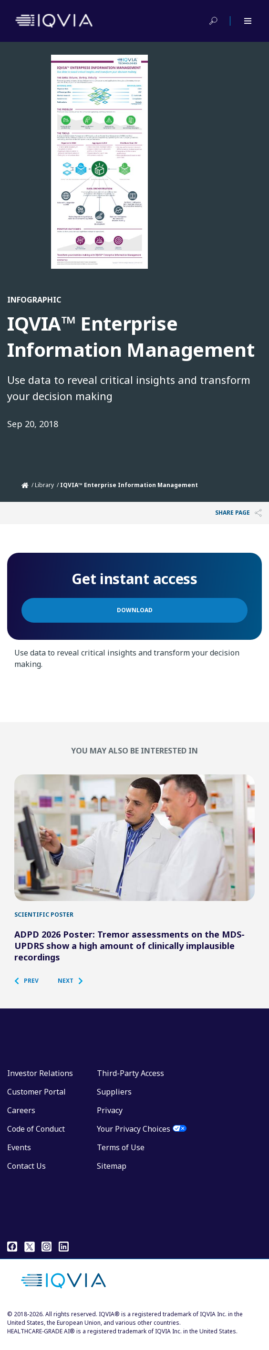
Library (44, 485)
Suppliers (114, 1099)
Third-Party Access (130, 1081)
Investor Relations (40, 1081)
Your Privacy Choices (133, 1136)
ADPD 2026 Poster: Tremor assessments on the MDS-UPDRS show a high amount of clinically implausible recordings (129, 953)
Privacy (110, 1118)
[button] (31, 988)
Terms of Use (121, 1155)
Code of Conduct (36, 1136)
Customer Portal (36, 1099)
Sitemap (111, 1173)
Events (19, 1155)
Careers (21, 1118)
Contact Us (26, 1173)
